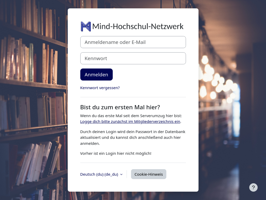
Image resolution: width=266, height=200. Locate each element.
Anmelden (96, 74)
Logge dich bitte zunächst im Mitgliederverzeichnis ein (130, 121)
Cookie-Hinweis (148, 174)
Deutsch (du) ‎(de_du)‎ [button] (99, 174)
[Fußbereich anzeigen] (253, 187)
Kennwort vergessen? (100, 87)
